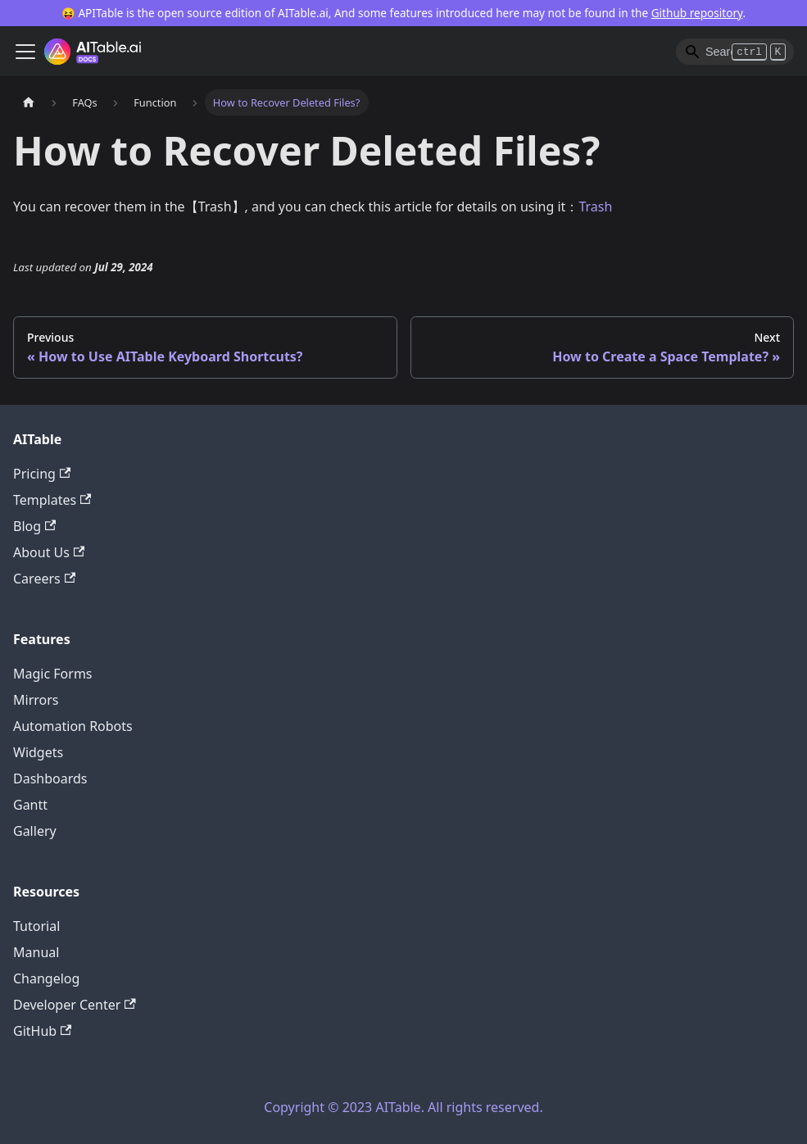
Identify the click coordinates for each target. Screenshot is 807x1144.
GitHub (42, 1031)
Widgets (38, 752)
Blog (34, 526)
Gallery (35, 831)
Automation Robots (73, 726)
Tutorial (36, 926)
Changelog (46, 978)
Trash (595, 206)
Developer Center (74, 1005)
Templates (52, 500)
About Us (48, 552)
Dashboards (50, 778)
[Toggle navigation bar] (25, 51)
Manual (36, 952)
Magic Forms (53, 674)
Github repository (697, 12)
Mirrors (36, 700)
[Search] (735, 52)
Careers (44, 579)
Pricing (41, 474)
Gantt (30, 805)
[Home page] (28, 102)
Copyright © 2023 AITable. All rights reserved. (403, 1107)
